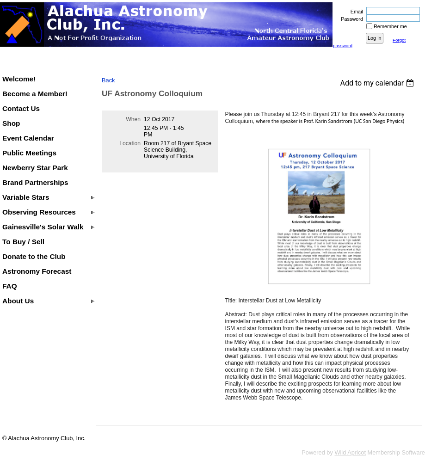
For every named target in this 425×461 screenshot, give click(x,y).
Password (350, 19)
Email (355, 11)
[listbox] (378, 83)
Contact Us (21, 108)
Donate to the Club (34, 256)
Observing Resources (39, 212)
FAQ (9, 286)
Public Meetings (29, 153)
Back (108, 80)
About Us (18, 301)
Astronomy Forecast (36, 271)
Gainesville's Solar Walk (43, 227)
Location (130, 143)
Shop (11, 123)
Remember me (390, 26)
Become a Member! (35, 94)
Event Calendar (28, 138)
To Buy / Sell (23, 242)
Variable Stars (25, 197)
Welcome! (19, 79)
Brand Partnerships (35, 182)
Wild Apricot (350, 452)
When (133, 119)
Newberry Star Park (35, 168)
